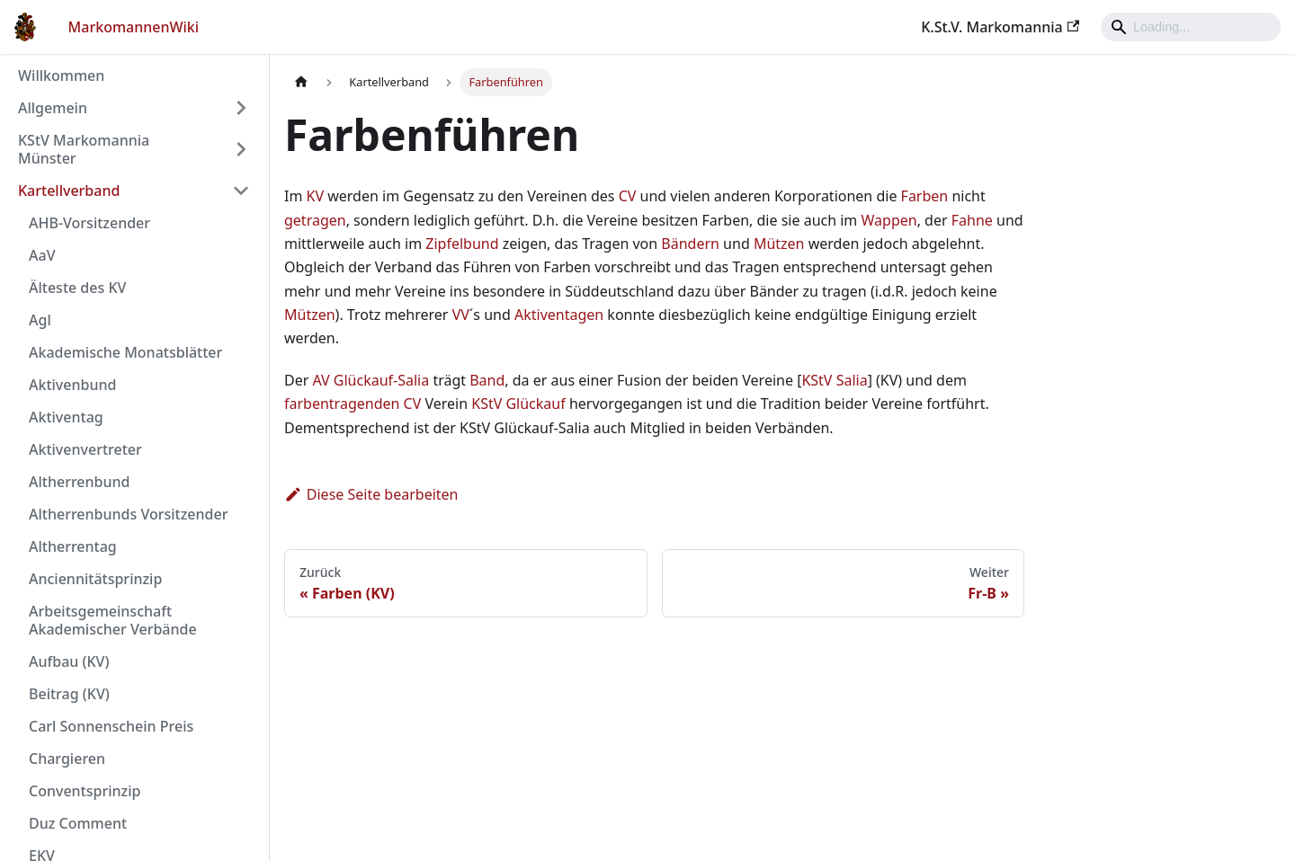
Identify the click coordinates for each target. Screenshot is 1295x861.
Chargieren (67, 758)
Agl (40, 320)
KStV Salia (834, 380)
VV (460, 314)
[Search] (1191, 27)
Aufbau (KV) (69, 661)
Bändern (690, 243)
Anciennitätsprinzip (95, 579)
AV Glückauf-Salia (370, 380)
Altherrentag (73, 546)
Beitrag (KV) (69, 694)
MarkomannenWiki (134, 27)
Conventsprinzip (84, 791)
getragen (315, 220)
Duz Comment (78, 823)
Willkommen (61, 75)
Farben (925, 196)
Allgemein (52, 108)
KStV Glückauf (518, 403)
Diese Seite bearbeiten (371, 494)
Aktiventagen (558, 314)
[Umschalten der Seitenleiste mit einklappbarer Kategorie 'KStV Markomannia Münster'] (241, 149)
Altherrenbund (79, 482)
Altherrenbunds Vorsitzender (128, 514)
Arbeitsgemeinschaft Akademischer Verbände (113, 620)
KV (316, 196)
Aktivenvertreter (85, 449)
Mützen (779, 243)
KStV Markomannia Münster (83, 149)
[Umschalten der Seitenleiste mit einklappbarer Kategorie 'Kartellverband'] (241, 190)
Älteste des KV (77, 287)
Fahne (972, 220)
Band (487, 380)
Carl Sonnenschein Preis (111, 726)
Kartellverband (69, 190)
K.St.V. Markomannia (1000, 27)
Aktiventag (66, 417)
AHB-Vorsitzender (89, 223)
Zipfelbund (461, 243)
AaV (42, 255)
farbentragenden (341, 403)
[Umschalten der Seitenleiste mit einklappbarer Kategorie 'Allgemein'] (241, 107)
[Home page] (301, 82)
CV (628, 196)
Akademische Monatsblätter (125, 352)
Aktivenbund (72, 385)
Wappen (889, 220)
